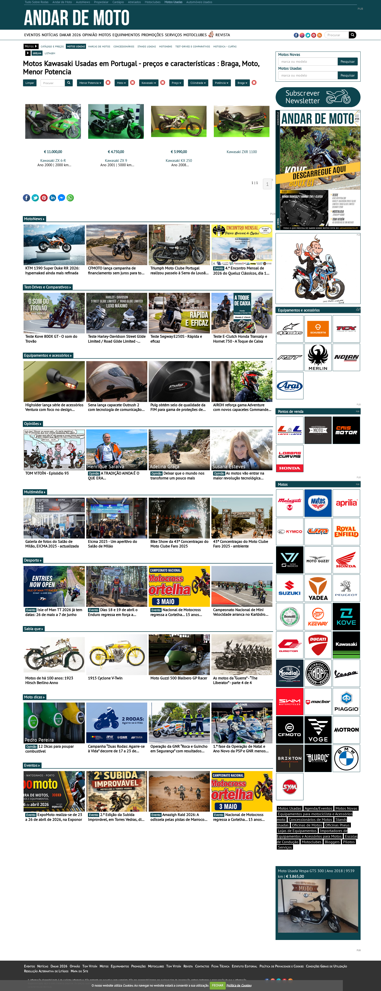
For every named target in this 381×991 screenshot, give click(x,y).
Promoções (152, 34)
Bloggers (332, 841)
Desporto (33, 560)
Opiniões (33, 423)
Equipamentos (126, 34)
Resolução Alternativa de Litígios (46, 971)
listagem (50, 53)
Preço (176, 83)
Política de (238, 985)
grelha (37, 53)
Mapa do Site (79, 971)
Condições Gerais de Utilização (326, 966)
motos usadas (76, 46)
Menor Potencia (90, 83)
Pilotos (349, 841)
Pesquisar (348, 61)
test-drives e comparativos (192, 46)
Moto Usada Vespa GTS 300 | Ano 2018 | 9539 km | (318, 900)
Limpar (30, 83)
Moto (121, 83)
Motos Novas (346, 808)
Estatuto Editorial (244, 966)
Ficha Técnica (220, 966)
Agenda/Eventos (318, 808)
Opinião (89, 34)
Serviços (173, 34)
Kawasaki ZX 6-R (53, 160)
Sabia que (33, 628)
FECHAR (217, 985)
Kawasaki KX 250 (179, 160)
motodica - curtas (224, 46)
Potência (221, 83)
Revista (223, 34)
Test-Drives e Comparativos (47, 287)
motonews (165, 46)
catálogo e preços (52, 46)
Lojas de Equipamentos (297, 830)
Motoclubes (195, 34)
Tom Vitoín (89, 966)
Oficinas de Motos (307, 825)
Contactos (202, 966)
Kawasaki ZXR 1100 (242, 151)
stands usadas (147, 46)
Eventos (32, 34)
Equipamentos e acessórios (48, 355)
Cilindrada (198, 83)
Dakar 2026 (70, 34)
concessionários (123, 46)
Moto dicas (34, 697)
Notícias (50, 34)
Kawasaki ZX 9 (116, 160)
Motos (105, 34)
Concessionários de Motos (310, 819)
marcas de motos (99, 46)
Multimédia (35, 491)
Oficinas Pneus (337, 825)
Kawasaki (149, 83)
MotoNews (34, 218)
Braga (242, 83)
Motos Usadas (289, 808)
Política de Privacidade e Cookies (281, 966)
